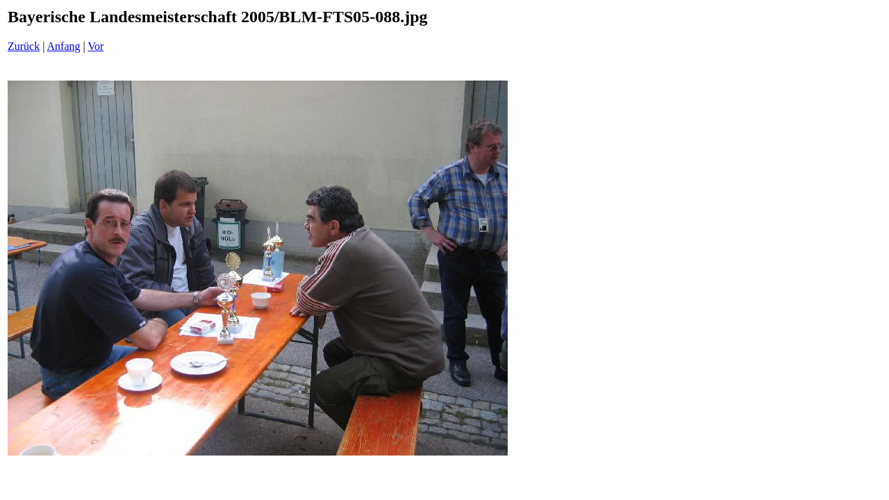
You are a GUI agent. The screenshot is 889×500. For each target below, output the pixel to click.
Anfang (64, 46)
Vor (95, 46)
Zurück (24, 46)
